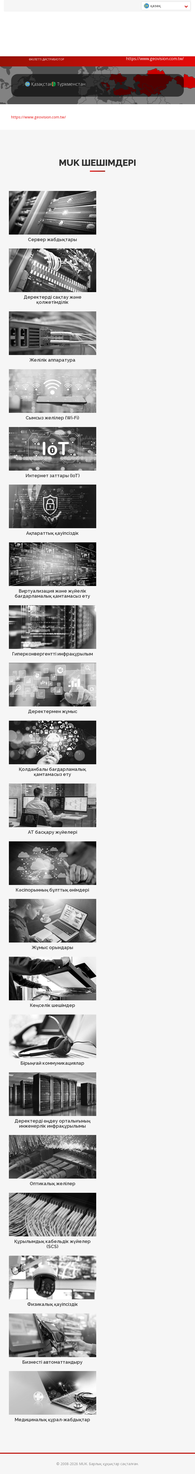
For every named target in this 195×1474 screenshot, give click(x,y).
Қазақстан (34, 84)
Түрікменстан (60, 84)
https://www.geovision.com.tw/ (155, 58)
